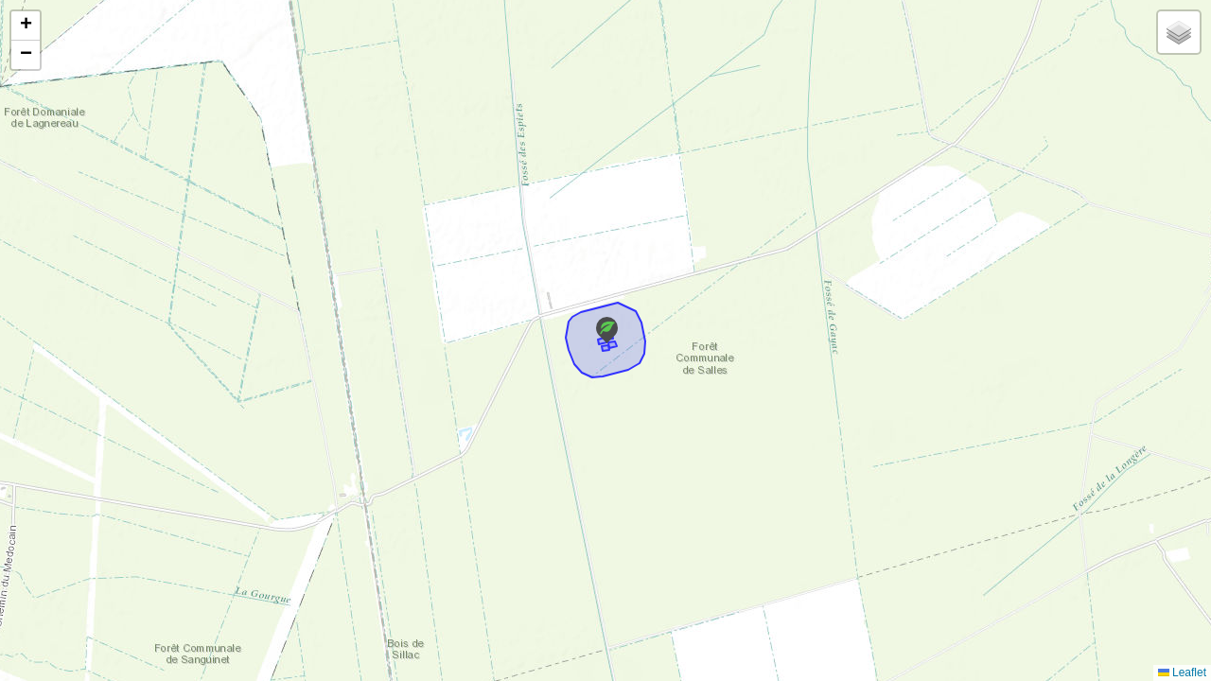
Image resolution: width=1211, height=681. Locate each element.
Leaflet (1182, 672)
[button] (607, 330)
